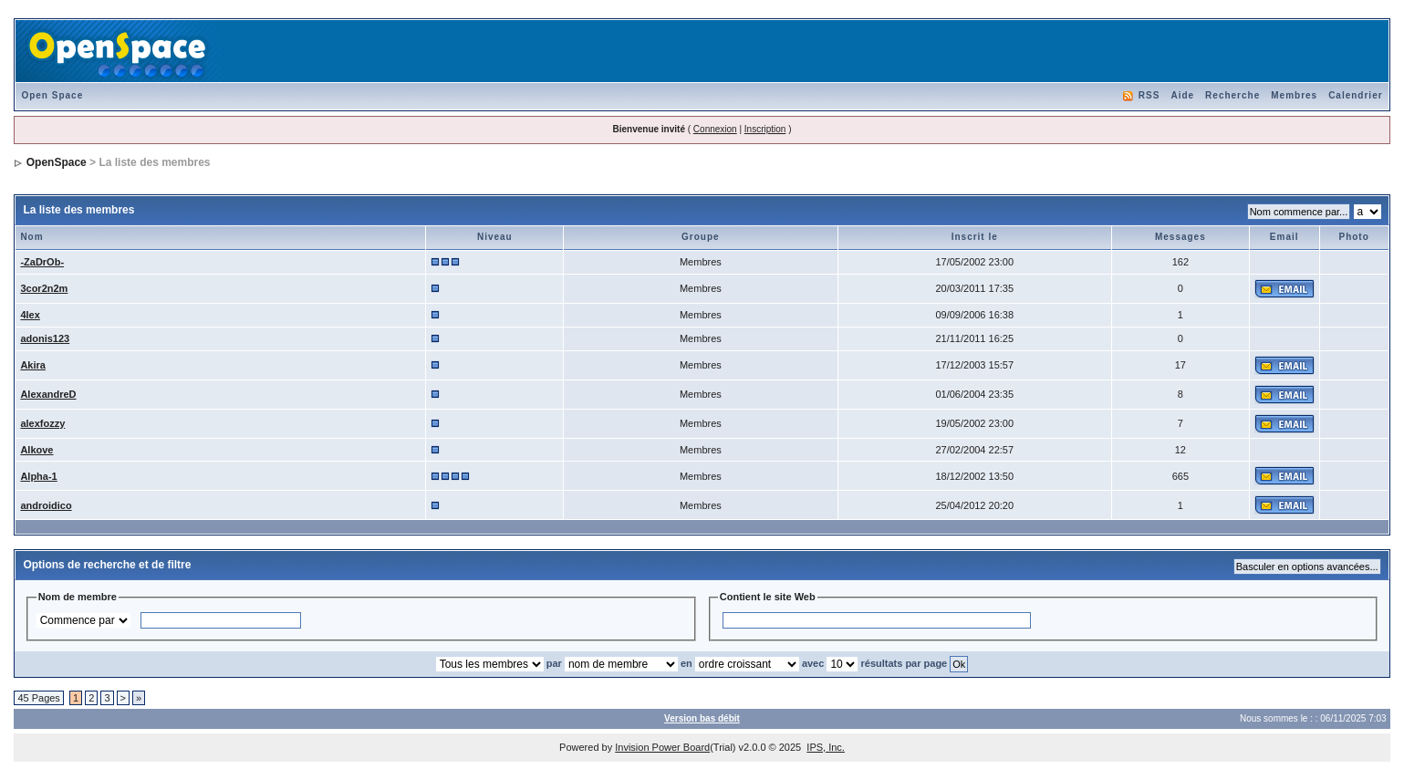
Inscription (765, 129)
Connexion (715, 129)
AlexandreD (48, 394)
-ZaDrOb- (42, 261)
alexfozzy (42, 423)
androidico (45, 505)
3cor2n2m (44, 288)
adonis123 (44, 338)
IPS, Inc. (825, 747)
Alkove (36, 449)
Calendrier (1355, 95)
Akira (33, 364)
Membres (1294, 95)
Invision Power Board (662, 747)
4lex (29, 314)
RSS (1149, 95)
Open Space (52, 95)
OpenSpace (56, 162)
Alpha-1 (38, 476)
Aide (1182, 95)
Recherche (1232, 95)
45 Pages (38, 697)
